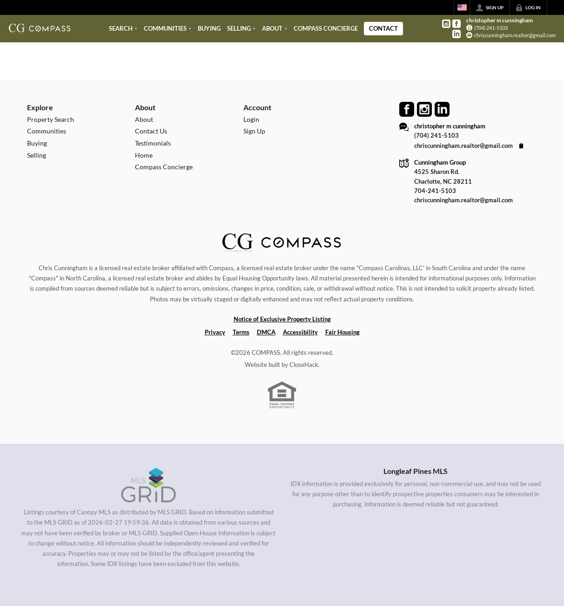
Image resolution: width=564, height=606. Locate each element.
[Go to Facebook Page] (456, 24)
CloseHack (303, 364)
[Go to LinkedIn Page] (456, 34)
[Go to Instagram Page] (446, 24)
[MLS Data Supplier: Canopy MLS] (148, 485)
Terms (241, 332)
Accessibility (300, 332)
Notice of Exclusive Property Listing (282, 319)
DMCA (266, 332)
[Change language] (462, 7)
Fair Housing (342, 332)
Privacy (215, 332)
